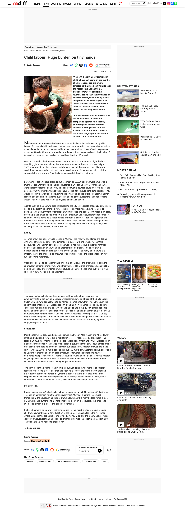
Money (101, 499)
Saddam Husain (45, 461)
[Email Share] (70, 65)
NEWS (46, 4)
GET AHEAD (101, 4)
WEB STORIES (125, 260)
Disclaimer (85, 506)
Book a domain (80, 499)
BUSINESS (56, 4)
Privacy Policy (96, 506)
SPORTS (89, 4)
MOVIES (67, 4)
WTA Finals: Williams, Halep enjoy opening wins (150, 124)
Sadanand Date (90, 461)
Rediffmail (92, 499)
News (32, 51)
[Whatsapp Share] (75, 65)
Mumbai (30, 461)
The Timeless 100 (120, 499)
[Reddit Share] (90, 65)
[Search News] (143, 3)
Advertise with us (74, 506)
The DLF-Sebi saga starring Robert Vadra (149, 109)
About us (121, 506)
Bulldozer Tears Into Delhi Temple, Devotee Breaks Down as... (133, 366)
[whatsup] (176, 3)
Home (26, 51)
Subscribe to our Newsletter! (87, 448)
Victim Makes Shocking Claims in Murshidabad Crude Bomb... (133, 430)
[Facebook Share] (85, 65)
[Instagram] (168, 3)
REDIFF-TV (114, 4)
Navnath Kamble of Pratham (68, 461)
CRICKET (78, 4)
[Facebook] (172, 3)
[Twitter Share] (80, 65)
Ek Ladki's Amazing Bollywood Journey (139, 189)
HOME (37, 4)
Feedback (113, 506)
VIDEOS (121, 337)
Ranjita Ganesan (33, 65)
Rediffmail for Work (65, 499)
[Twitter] (164, 3)
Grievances (140, 506)
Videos (108, 499)
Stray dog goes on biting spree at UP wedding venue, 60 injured (137, 195)
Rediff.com (62, 506)
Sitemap (105, 506)
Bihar (105, 461)
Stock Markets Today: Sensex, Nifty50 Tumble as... (145, 211)
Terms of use (130, 506)
